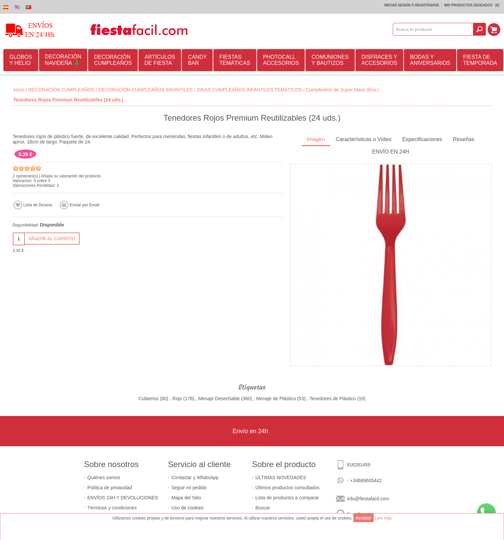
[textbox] (433, 29)
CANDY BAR (197, 60)
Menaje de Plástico (276, 398)
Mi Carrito (494, 29)
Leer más (383, 518)
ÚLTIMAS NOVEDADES (280, 477)
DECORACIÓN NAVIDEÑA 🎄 (63, 60)
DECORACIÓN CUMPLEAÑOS (113, 60)
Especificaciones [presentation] (422, 139)
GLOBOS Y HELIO (20, 60)
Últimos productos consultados (287, 487)
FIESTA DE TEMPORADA (480, 60)
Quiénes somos (103, 477)
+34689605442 (366, 480)
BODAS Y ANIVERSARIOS (430, 60)
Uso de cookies (187, 507)
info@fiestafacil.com (368, 498)
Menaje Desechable (219, 398)
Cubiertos (148, 398)
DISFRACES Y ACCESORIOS (379, 60)
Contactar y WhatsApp (194, 477)
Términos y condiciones (112, 507)
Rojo (177, 398)
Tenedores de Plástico (332, 398)
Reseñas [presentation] (463, 139)
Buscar (262, 507)
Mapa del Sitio (186, 497)
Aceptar (363, 518)
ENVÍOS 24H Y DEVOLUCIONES (122, 497)
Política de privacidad (109, 487)
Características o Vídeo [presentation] (363, 139)
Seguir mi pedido (189, 487)
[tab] (316, 140)
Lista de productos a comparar (287, 497)
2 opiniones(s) (25, 176)
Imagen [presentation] (316, 139)
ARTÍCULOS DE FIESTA (159, 60)
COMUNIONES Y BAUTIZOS (329, 60)
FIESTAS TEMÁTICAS (234, 60)
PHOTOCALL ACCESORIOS (281, 60)
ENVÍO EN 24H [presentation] (390, 152)
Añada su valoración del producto (71, 176)
